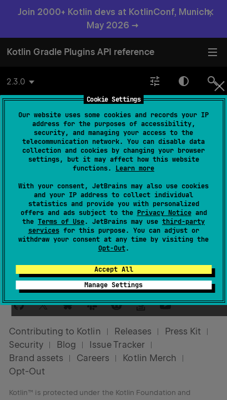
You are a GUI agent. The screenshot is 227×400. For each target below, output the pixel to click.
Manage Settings (113, 285)
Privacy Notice (164, 212)
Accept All (113, 269)
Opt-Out (111, 248)
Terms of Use (61, 221)
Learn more (134, 168)
